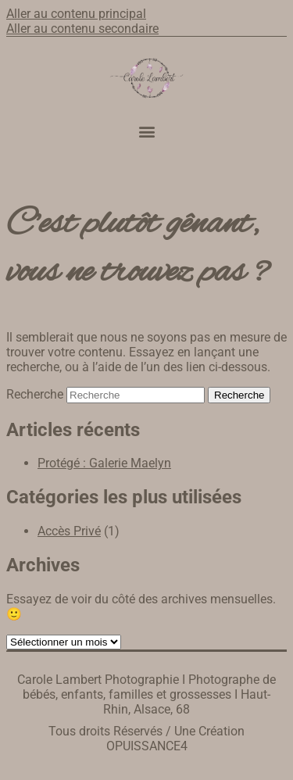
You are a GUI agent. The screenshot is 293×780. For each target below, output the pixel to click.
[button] (146, 132)
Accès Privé (69, 531)
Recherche (34, 394)
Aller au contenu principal (76, 13)
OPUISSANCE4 (147, 746)
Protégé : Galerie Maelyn (104, 463)
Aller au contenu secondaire (82, 28)
